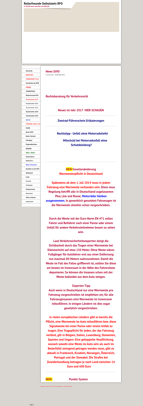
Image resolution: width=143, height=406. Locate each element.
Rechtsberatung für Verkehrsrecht (67, 96)
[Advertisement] (71, 47)
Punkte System (78, 379)
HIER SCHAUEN (94, 110)
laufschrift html (60, 75)
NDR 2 (32, 405)
